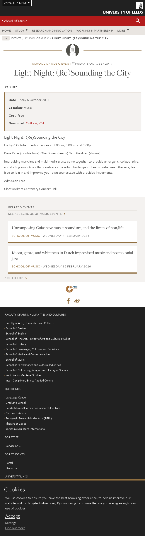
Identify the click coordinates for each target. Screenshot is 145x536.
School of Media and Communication (28, 354)
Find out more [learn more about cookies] (15, 527)
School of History (16, 344)
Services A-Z (13, 446)
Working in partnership (94, 30)
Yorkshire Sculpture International (25, 429)
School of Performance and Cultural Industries (33, 365)
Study (19, 30)
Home (6, 30)
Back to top (13, 278)
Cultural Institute (16, 413)
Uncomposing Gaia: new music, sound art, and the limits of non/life (68, 227)
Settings (10, 522)
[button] (138, 21)
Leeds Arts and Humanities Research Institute (33, 408)
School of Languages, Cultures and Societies (32, 349)
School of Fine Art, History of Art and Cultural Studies (38, 338)
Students (11, 468)
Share (13, 87)
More (121, 30)
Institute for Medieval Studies (23, 375)
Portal (9, 462)
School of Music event (51, 63)
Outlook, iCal (35, 123)
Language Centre (16, 397)
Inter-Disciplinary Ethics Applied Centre (29, 380)
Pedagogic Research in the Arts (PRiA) (29, 418)
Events (16, 38)
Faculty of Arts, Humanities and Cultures (30, 323)
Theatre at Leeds (15, 423)
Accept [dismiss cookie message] (12, 516)
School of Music (14, 21)
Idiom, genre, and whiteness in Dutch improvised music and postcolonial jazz (72, 255)
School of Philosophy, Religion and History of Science (37, 370)
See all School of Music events (35, 213)
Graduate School (16, 402)
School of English (16, 333)
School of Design (16, 328)
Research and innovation (52, 30)
